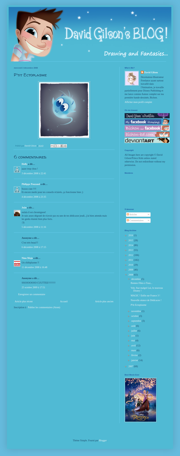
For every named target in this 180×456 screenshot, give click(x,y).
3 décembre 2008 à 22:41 (34, 173)
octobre (135, 316)
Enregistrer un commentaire (31, 294)
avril (133, 345)
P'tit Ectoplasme (138, 305)
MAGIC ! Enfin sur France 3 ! (145, 295)
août (133, 326)
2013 (131, 250)
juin (133, 335)
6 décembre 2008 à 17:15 (34, 247)
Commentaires (135, 220)
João (24, 207)
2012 (131, 255)
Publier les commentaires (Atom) (44, 307)
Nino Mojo (27, 258)
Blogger (103, 440)
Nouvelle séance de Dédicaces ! (146, 300)
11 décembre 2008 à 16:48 (34, 267)
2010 (131, 265)
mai (133, 340)
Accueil (64, 301)
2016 (131, 235)
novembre (136, 311)
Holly (24, 164)
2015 (131, 240)
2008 (131, 274)
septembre (136, 321)
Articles (132, 214)
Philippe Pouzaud (31, 184)
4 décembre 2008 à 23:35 (34, 197)
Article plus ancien (104, 301)
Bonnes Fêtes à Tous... (141, 283)
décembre (136, 279)
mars (134, 350)
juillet (134, 331)
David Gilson (151, 72)
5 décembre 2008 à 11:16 (34, 227)
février (134, 355)
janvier (134, 360)
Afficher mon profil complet (138, 102)
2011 (131, 260)
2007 (131, 366)
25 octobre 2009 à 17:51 (33, 287)
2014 (131, 245)
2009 (131, 269)
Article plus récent (24, 301)
